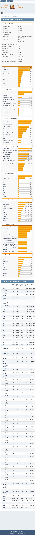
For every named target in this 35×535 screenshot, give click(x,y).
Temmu (4, 77)
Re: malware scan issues (9, 232)
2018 (4, 325)
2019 (4, 323)
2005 (4, 507)
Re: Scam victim (6, 234)
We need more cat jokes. (9, 251)
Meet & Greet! (6, 113)
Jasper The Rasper (7, 208)
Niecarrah (5, 71)
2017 (4, 328)
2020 (4, 321)
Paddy (4, 186)
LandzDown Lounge (7, 92)
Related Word (6, 130)
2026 (4, 288)
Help (12, 531)
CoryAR (20, 52)
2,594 (19, 26)
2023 (4, 314)
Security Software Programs (9, 103)
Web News (5, 111)
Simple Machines (21, 533)
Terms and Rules (16, 531)
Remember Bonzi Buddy (8, 242)
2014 (4, 335)
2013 (4, 337)
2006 (4, 505)
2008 (4, 500)
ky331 (4, 184)
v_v (3, 271)
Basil (4, 194)
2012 (4, 340)
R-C (4, 86)
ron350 (4, 275)
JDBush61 (5, 79)
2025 (4, 309)
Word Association (7, 128)
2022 (4, 316)
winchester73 (6, 73)
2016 (4, 330)
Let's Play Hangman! (8, 140)
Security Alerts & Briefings (9, 109)
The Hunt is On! (6, 170)
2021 (4, 318)
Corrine (4, 67)
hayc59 (4, 192)
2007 (4, 503)
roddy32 (5, 214)
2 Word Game (6, 121)
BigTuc (4, 83)
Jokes (4, 101)
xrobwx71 (5, 269)
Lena (4, 81)
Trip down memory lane (8, 230)
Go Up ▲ (22, 531)
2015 (4, 332)
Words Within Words (7, 134)
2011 (4, 342)
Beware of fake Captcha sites (10, 226)
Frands (4, 182)
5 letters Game (6, 126)
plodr (4, 263)
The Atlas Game (6, 142)
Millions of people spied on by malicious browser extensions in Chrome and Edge (10, 238)
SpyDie (4, 190)
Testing (4, 115)
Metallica (5, 273)
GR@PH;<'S (6, 69)
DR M (4, 188)
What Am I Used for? (8, 132)
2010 (4, 344)
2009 (4, 498)
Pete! (4, 75)
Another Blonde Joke (8, 228)
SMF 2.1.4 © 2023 (13, 533)
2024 (4, 311)
